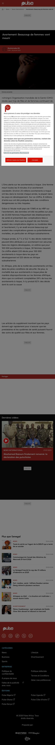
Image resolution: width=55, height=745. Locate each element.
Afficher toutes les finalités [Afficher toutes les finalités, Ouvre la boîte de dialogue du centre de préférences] (15, 160)
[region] (27, 135)
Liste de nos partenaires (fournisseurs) (16, 153)
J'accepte (35, 160)
